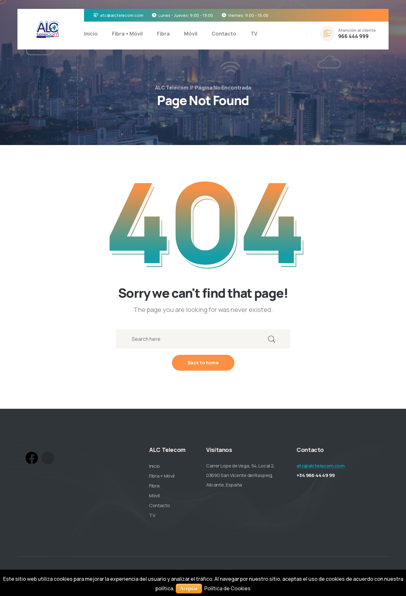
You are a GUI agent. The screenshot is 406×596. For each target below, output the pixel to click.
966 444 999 (353, 36)
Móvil (190, 33)
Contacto (224, 33)
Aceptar (189, 589)
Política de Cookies (227, 588)
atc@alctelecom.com (121, 15)
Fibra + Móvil (127, 33)
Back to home (203, 363)
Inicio (91, 33)
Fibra (163, 33)
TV (254, 33)
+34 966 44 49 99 (316, 475)
